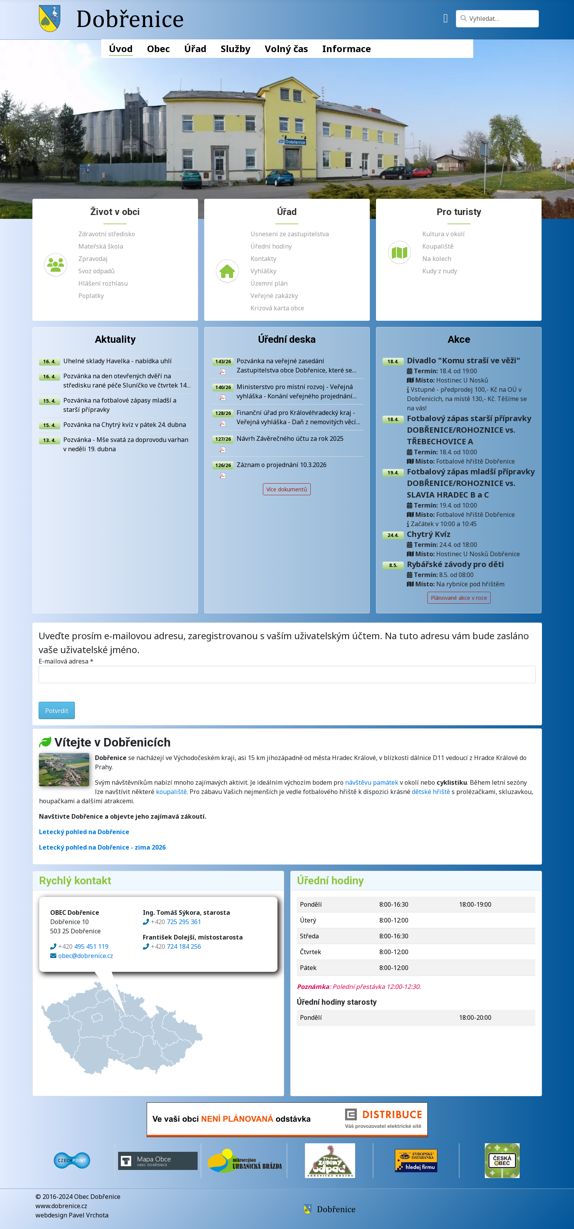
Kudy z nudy (439, 271)
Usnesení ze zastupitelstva (290, 234)
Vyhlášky (263, 271)
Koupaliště (438, 246)
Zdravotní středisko (106, 234)
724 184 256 (176, 947)
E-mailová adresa (66, 662)
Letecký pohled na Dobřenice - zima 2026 (102, 848)
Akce (458, 339)
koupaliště (171, 792)
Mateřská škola (100, 246)
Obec (158, 48)
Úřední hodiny (271, 246)
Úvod (121, 48)
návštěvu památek (371, 783)
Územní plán (269, 283)
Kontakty (263, 258)
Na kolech (436, 258)
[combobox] (497, 18)
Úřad (195, 48)
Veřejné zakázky (274, 295)
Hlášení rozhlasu (103, 283)
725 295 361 (176, 923)
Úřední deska (287, 339)
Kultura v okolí (443, 234)
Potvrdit (56, 711)
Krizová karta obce (277, 308)
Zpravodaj (93, 258)
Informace (346, 48)
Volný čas (286, 48)
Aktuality (115, 339)
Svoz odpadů (96, 271)
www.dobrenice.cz (61, 1206)
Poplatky (91, 295)
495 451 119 (83, 947)
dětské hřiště (431, 792)
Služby (236, 48)
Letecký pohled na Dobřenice (84, 832)
